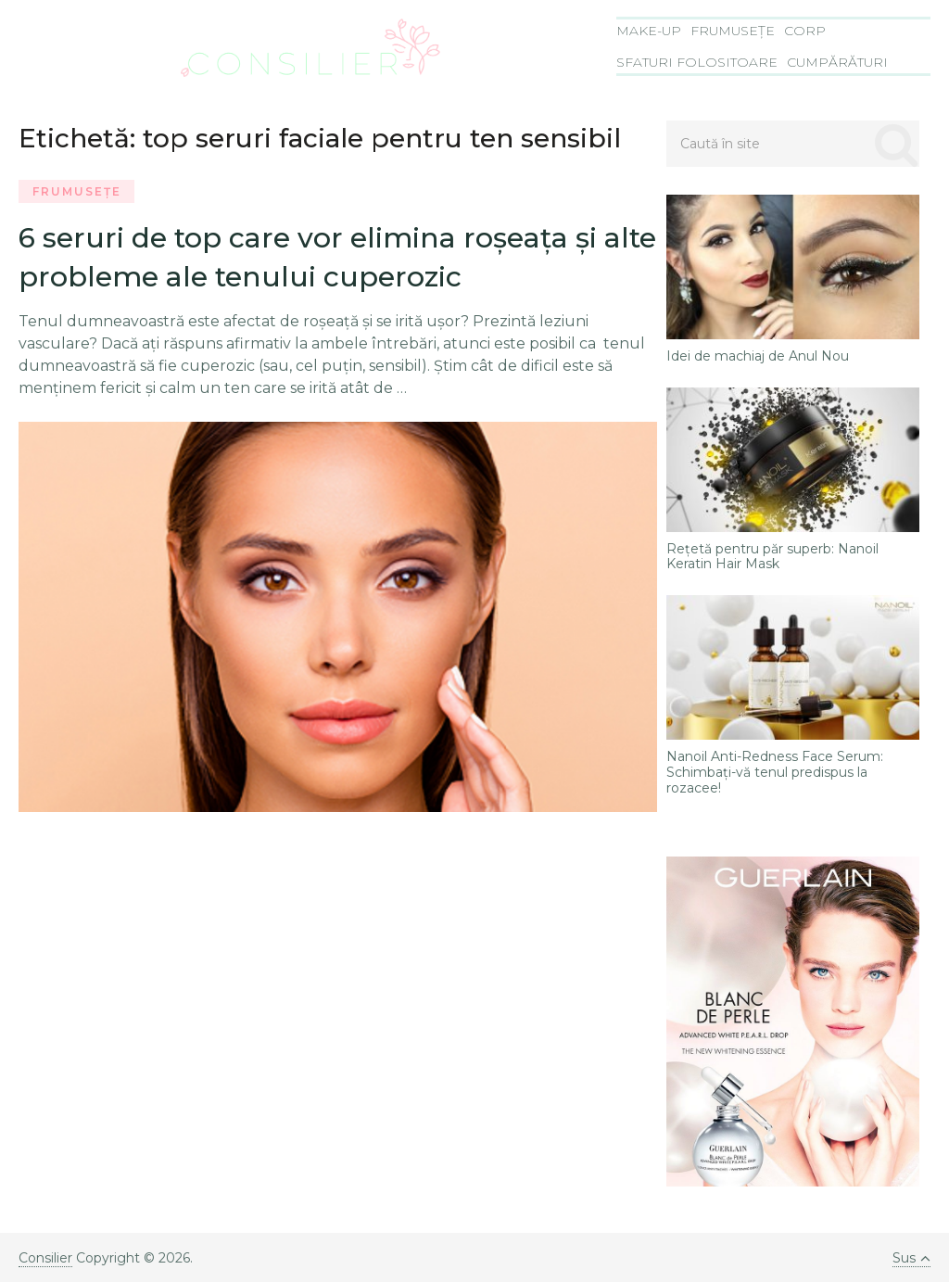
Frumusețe (732, 30)
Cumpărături (837, 62)
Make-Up (648, 30)
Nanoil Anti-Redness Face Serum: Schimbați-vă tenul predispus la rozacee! (774, 772)
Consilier (45, 1258)
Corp (805, 30)
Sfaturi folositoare (697, 62)
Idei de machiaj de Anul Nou (757, 356)
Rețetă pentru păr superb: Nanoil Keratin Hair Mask (772, 557)
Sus (911, 1258)
